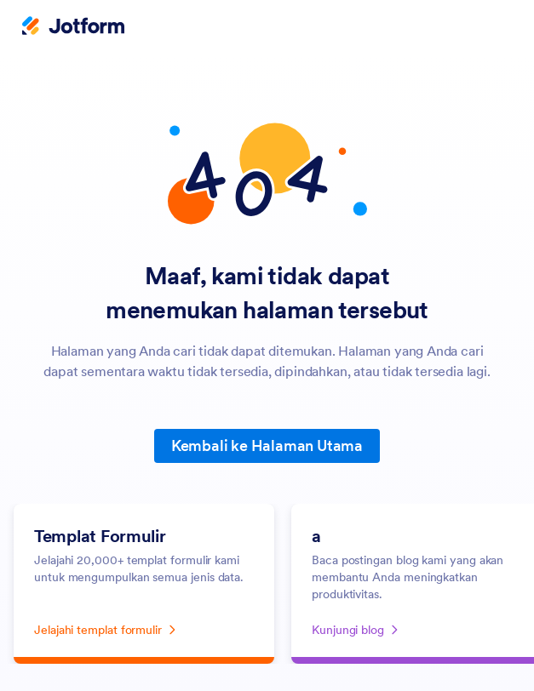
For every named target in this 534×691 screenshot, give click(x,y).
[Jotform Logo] (73, 27)
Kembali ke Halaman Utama (267, 445)
